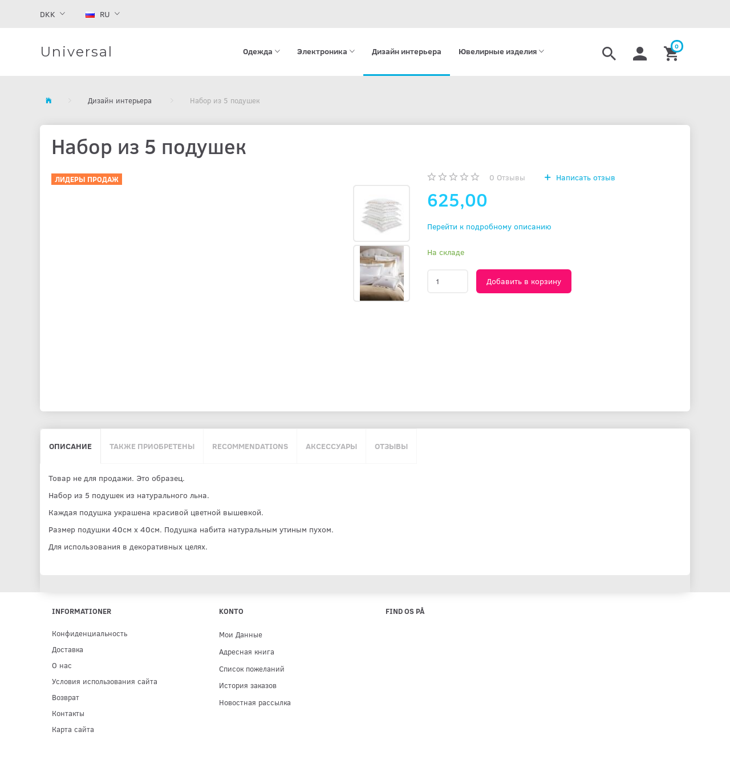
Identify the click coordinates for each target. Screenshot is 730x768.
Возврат (65, 697)
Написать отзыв (584, 177)
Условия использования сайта (104, 681)
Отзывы (507, 177)
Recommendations (250, 445)
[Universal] (76, 52)
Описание (70, 445)
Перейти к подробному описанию (489, 226)
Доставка (67, 649)
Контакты (68, 713)
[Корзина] (672, 52)
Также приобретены (152, 445)
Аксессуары (331, 445)
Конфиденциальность (89, 633)
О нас (62, 665)
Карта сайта (73, 729)
